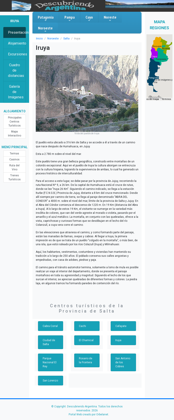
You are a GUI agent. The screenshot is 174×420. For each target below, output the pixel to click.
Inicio (39, 38)
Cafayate (120, 326)
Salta (66, 38)
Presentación (17, 32)
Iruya (118, 340)
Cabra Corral (50, 326)
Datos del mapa (151, 99)
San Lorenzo (50, 380)
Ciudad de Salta (49, 342)
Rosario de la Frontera (85, 360)
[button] (153, 77)
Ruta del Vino (14, 167)
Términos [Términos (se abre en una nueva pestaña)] (166, 99)
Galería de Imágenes (16, 91)
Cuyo (89, 18)
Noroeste (45, 29)
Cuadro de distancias (16, 70)
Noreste (110, 18)
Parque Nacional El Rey (49, 362)
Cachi (82, 326)
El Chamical (86, 340)
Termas (14, 153)
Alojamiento (17, 43)
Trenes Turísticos (14, 177)
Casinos (14, 159)
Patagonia (46, 18)
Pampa (69, 18)
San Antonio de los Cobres (122, 362)
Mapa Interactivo (14, 133)
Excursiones (17, 54)
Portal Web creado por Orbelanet (88, 414)
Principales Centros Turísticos (15, 121)
